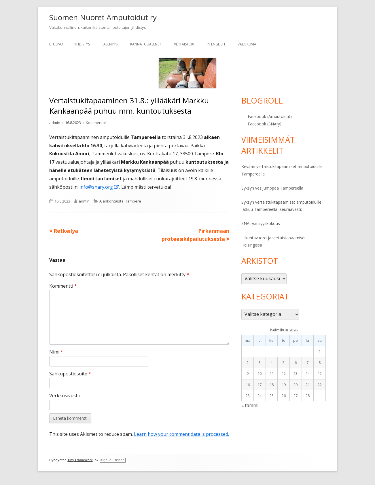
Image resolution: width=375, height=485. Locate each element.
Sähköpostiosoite (70, 374)
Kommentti (63, 286)
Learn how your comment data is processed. (181, 434)
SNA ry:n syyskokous (260, 223)
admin (54, 122)
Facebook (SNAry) (264, 124)
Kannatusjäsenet (145, 44)
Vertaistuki (184, 44)
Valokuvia (247, 44)
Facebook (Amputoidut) (270, 116)
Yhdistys (82, 44)
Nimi (56, 352)
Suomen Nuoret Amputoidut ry (103, 17)
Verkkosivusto (64, 395)
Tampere (133, 201)
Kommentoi (96, 122)
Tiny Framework (79, 460)
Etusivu (56, 44)
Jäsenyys (110, 44)
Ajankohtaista (111, 201)
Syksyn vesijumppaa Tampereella (272, 188)
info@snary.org (99, 187)
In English (216, 44)
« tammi (249, 405)
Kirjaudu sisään (113, 460)
